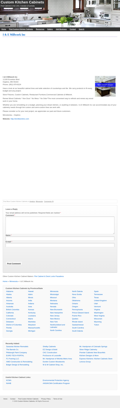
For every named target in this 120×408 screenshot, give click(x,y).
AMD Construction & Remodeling (19, 365)
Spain (96, 295)
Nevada (53, 310)
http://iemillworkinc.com (20, 119)
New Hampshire (56, 316)
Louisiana (32, 319)
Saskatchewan (78, 328)
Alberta (9, 301)
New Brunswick (56, 313)
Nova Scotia (77, 298)
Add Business (61, 29)
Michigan (31, 334)
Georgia (9, 334)
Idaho (30, 298)
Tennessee (98, 298)
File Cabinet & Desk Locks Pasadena (49, 280)
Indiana (31, 307)
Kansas (31, 313)
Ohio (74, 301)
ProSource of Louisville (52, 359)
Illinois (30, 301)
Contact (73, 29)
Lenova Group (85, 365)
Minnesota (39, 201)
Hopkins (32, 201)
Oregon (75, 310)
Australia (9, 310)
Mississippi (54, 298)
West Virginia (99, 319)
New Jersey (54, 319)
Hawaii (30, 295)
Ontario (75, 307)
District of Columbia (14, 328)
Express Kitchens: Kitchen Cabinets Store (95, 362)
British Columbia (12, 313)
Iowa (30, 310)
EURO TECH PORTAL (15, 359)
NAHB (8, 387)
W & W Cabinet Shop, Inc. (53, 368)
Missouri (53, 301)
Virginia (97, 313)
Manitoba (31, 325)
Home (4, 29)
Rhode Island (77, 325)
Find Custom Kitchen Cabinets (21, 29)
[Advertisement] (60, 56)
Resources (40, 29)
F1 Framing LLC (12, 362)
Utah (96, 307)
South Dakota (77, 334)
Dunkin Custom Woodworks (54, 365)
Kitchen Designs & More (88, 359)
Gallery (50, 29)
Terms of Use (57, 402)
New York (54, 325)
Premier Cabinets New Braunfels (92, 356)
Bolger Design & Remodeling (17, 368)
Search (81, 29)
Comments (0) (49, 201)
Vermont (97, 310)
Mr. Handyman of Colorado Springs (93, 350)
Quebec (75, 322)
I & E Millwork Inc (14, 34)
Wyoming (98, 325)
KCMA (8, 384)
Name (8, 239)
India (30, 304)
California (10, 316)
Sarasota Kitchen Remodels (17, 350)
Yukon (96, 328)
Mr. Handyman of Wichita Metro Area (57, 362)
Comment (10, 215)
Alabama (9, 295)
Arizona (9, 304)
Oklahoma (76, 304)
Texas (96, 301)
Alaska (9, 298)
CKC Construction (50, 356)
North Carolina (56, 334)
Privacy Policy (46, 402)
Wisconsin (98, 322)
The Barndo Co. (12, 353)
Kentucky (31, 316)
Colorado (9, 319)
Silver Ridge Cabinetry (88, 353)
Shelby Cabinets (49, 350)
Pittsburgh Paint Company (16, 356)
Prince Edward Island (80, 316)
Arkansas (10, 307)
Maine (30, 322)
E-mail (8, 245)
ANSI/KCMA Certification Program (56, 387)
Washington (98, 316)
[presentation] (26, 258)
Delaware (10, 325)
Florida (9, 331)
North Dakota (77, 295)
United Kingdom (100, 304)
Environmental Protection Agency (56, 384)
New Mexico (55, 322)
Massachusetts (34, 331)
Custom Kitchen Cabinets (22, 2)
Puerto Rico (76, 319)
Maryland (31, 328)
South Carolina (78, 331)
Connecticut (11, 322)
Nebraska (54, 307)
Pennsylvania (77, 313)
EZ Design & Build (50, 353)
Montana (53, 304)
